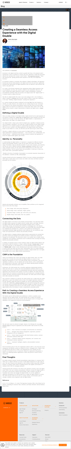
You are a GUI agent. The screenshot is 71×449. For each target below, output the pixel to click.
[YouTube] (13, 437)
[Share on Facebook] (3, 20)
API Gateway (34, 404)
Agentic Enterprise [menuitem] (23, 2)
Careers (46, 432)
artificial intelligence (31, 272)
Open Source (22, 434)
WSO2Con (25, 88)
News (46, 434)
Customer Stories (22, 427)
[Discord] (17, 437)
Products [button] (31, 2)
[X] (7, 437)
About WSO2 (47, 427)
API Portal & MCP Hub (36, 400)
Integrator (47, 400)
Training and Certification (24, 438)
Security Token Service (24, 414)
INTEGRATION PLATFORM (47, 396)
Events (20, 430)
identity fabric (47, 234)
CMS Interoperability (63, 397)
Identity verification (37, 136)
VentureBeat (25, 60)
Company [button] (46, 2)
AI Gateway (21, 400)
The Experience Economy (45, 66)
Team (46, 430)
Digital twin (29, 107)
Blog (3, 6)
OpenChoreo (34, 414)
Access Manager (22, 411)
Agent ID (21, 402)
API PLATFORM (35, 395)
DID (26, 220)
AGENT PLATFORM (23, 395)
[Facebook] (3, 437)
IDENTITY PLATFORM (23, 407)
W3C (54, 217)
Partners (46, 429)
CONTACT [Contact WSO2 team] (61, 2)
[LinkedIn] (10, 437)
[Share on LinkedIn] (3, 23)
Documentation (22, 429)
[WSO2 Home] (6, 2)
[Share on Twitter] (3, 17)
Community (47, 436)
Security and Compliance (50, 438)
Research (21, 436)
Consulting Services (36, 429)
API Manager (34, 398)
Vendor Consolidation (63, 404)
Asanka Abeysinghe (23, 29)
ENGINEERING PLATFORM (35, 408)
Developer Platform (36, 412)
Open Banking (62, 399)
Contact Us (6, 397)
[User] (66, 2)
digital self (37, 107)
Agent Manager (22, 398)
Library (20, 432)
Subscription (34, 427)
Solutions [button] (39, 2)
